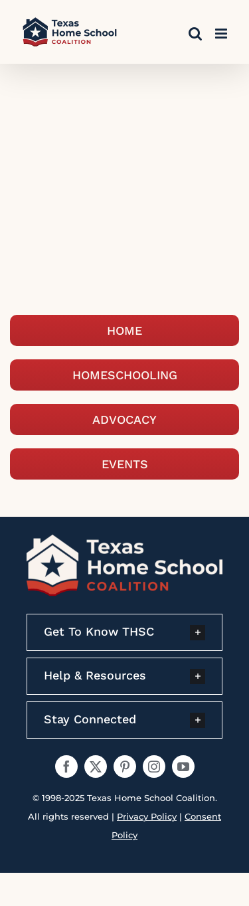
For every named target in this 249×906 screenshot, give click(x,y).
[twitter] (95, 766)
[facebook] (66, 766)
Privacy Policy (147, 816)
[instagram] (154, 766)
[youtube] (183, 766)
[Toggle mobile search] (195, 34)
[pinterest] (125, 766)
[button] (124, 632)
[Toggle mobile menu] (222, 34)
